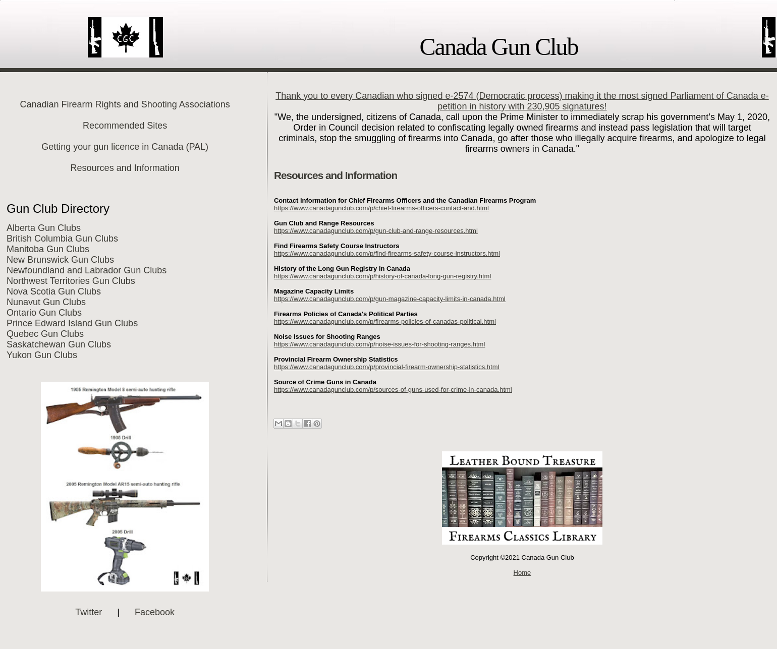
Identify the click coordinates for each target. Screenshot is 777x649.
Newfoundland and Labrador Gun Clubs (86, 270)
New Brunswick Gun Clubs (60, 260)
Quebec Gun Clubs (45, 334)
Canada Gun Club (499, 46)
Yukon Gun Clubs (42, 355)
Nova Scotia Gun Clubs (54, 291)
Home (522, 572)
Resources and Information (125, 168)
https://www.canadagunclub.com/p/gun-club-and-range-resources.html (376, 230)
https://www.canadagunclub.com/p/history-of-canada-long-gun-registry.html (382, 276)
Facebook (155, 612)
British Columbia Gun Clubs (62, 238)
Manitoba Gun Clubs (48, 249)
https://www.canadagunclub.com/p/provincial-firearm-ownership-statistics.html (387, 367)
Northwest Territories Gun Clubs (71, 281)
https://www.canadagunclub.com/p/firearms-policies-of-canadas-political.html (385, 321)
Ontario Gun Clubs (44, 313)
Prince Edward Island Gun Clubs (72, 323)
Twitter (88, 612)
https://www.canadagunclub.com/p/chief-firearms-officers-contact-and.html (381, 208)
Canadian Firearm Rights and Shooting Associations (125, 104)
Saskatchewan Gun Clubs (59, 344)
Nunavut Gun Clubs (46, 302)
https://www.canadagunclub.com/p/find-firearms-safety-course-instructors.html (387, 253)
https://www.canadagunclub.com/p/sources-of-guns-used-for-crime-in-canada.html (393, 389)
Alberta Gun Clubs (44, 228)
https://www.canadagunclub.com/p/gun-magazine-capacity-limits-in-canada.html (390, 299)
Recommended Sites (125, 126)
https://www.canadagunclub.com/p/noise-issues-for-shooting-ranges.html (379, 344)
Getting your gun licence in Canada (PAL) (124, 147)
